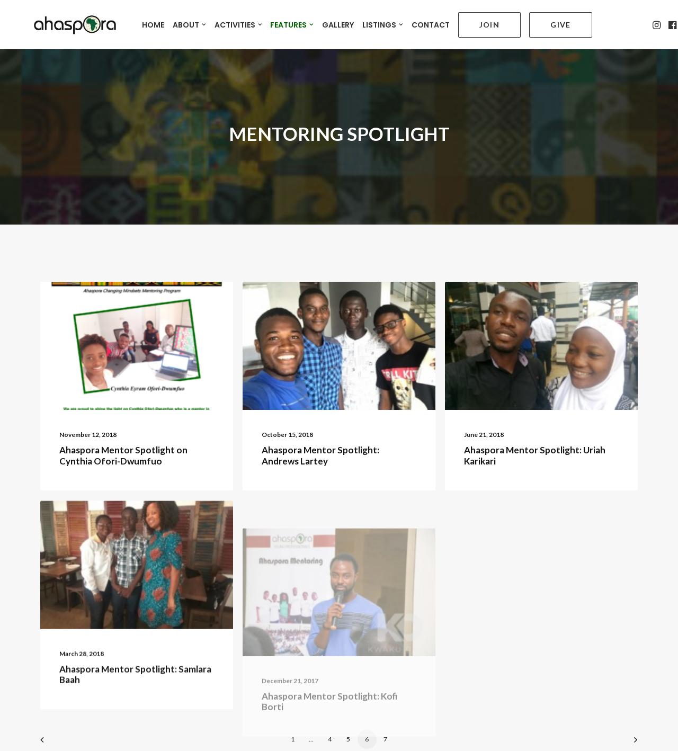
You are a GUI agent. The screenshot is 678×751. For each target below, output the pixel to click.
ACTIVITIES (230, 21)
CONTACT (422, 21)
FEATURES (284, 21)
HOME (145, 21)
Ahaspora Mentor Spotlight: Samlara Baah (135, 693)
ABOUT (181, 21)
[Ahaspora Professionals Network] (62, 21)
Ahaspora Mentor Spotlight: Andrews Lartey (320, 444)
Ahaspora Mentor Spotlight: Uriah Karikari (534, 450)
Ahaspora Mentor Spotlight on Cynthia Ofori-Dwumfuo (123, 444)
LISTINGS (374, 21)
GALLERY (330, 21)
